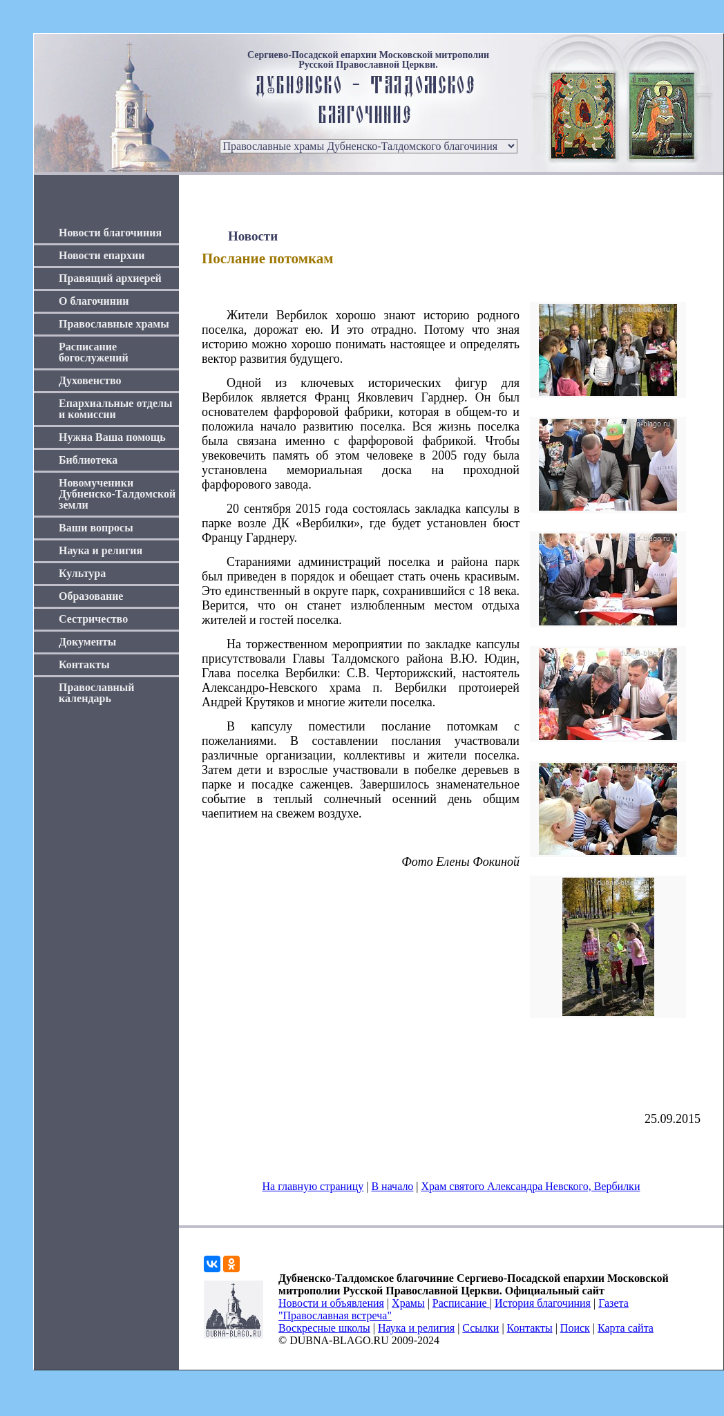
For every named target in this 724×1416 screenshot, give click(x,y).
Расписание (461, 1303)
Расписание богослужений (93, 352)
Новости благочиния (110, 232)
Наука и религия (100, 550)
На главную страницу (313, 1186)
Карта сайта (626, 1328)
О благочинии (93, 301)
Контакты (84, 664)
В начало (392, 1186)
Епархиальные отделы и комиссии (116, 408)
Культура (82, 573)
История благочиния (543, 1303)
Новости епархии (101, 255)
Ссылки (480, 1328)
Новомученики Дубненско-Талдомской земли (117, 494)
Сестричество (93, 619)
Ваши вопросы (96, 528)
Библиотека (88, 460)
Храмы (408, 1303)
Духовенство (90, 380)
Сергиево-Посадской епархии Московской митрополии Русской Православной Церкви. (368, 60)
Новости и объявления (331, 1303)
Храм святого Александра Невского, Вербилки (530, 1186)
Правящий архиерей (110, 278)
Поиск (575, 1328)
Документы (87, 642)
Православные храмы (114, 324)
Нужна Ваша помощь (112, 437)
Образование (91, 596)
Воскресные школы (324, 1328)
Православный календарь (97, 692)
